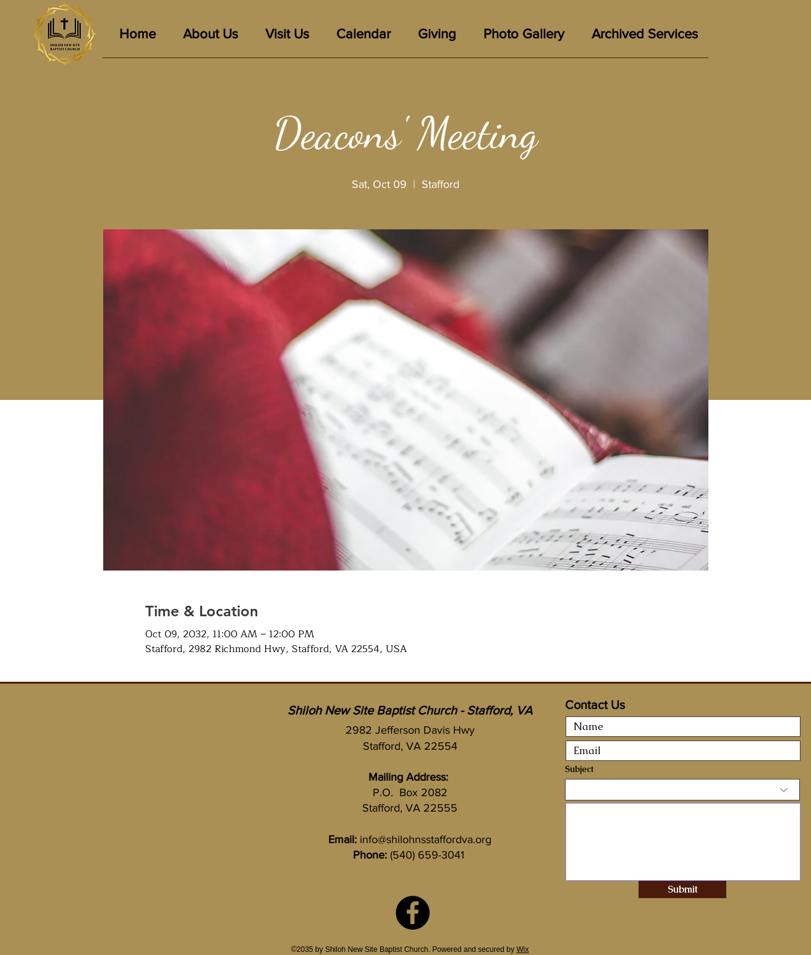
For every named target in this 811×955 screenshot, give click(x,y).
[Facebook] (413, 913)
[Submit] (682, 889)
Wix (522, 949)
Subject (579, 769)
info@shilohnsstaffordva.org (425, 839)
